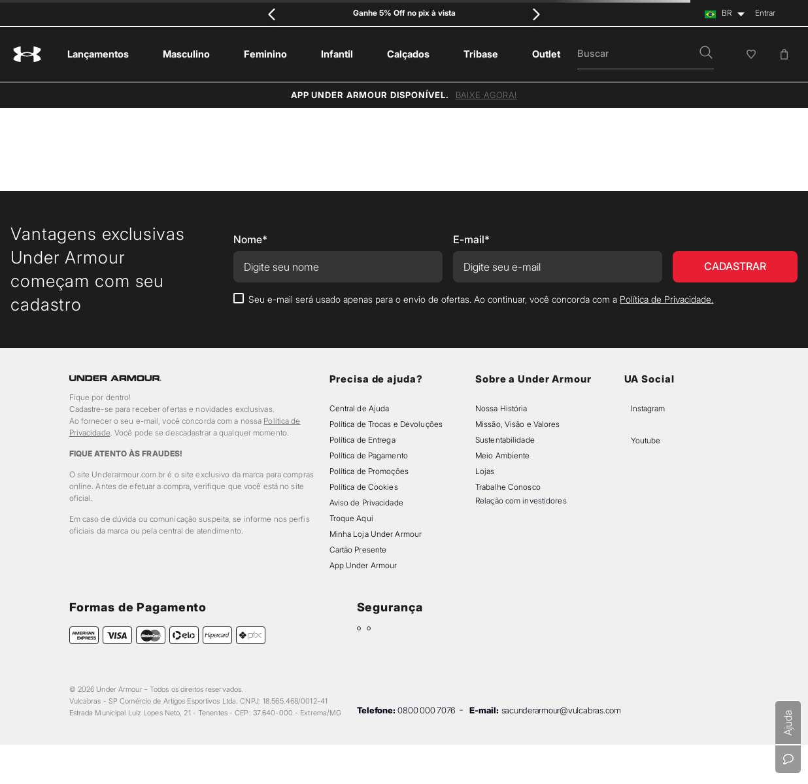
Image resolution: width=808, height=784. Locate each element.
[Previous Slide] (272, 14)
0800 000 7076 (426, 710)
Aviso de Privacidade (366, 502)
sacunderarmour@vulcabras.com (561, 710)
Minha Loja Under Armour (375, 534)
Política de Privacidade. (666, 299)
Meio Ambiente (502, 455)
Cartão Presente (358, 549)
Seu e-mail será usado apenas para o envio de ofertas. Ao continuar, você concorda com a (480, 299)
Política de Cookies (363, 487)
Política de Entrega (362, 440)
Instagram (648, 408)
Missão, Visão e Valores (517, 424)
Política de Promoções (369, 471)
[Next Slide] (536, 14)
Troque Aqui (351, 518)
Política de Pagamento (368, 455)
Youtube (645, 440)
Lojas (485, 471)
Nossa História (501, 408)
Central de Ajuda (359, 408)
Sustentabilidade (505, 440)
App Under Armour (363, 565)
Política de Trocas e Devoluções (386, 424)
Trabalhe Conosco (508, 487)
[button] (706, 53)
